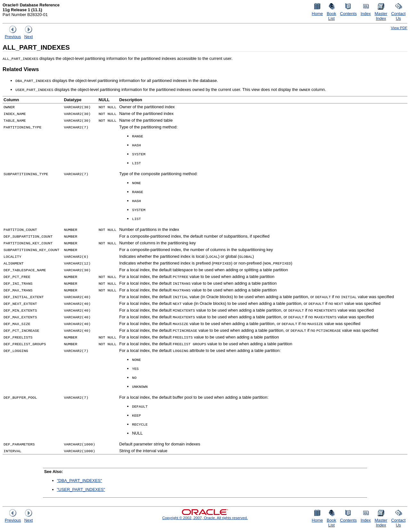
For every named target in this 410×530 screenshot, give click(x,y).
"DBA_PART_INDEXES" (79, 480)
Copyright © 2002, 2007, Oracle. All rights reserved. (205, 518)
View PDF (399, 28)
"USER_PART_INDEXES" (81, 489)
